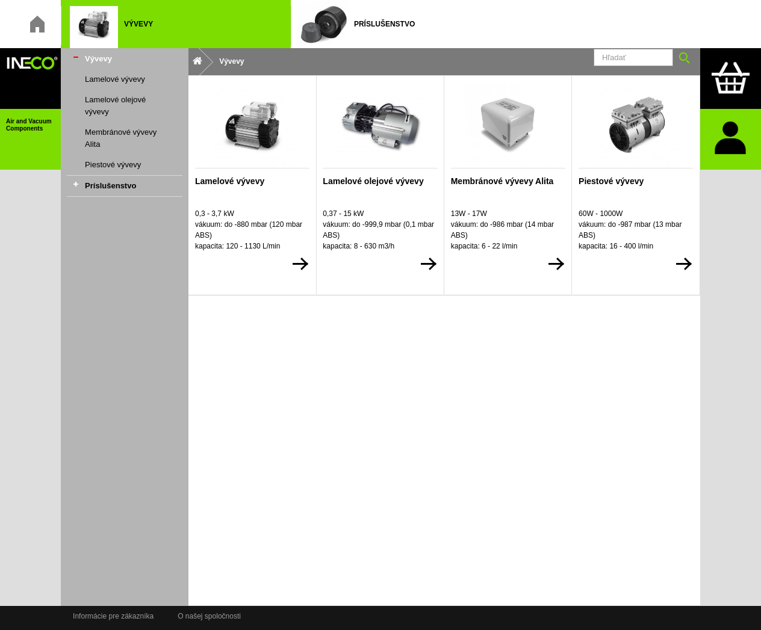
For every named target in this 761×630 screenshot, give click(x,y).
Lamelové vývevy (115, 79)
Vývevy (98, 58)
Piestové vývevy (113, 164)
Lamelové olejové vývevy (115, 105)
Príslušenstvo (110, 185)
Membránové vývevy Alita (121, 138)
